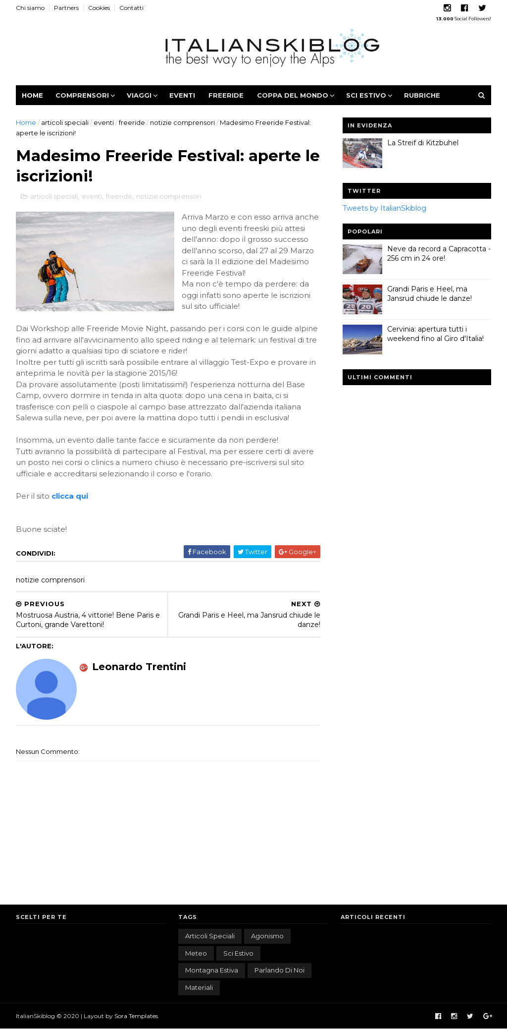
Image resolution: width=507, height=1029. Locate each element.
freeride (132, 122)
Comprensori (82, 95)
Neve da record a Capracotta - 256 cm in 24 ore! (439, 253)
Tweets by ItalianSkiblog (384, 208)
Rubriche (422, 95)
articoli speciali (65, 122)
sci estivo (238, 953)
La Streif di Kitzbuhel (422, 142)
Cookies (99, 7)
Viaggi (139, 95)
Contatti (131, 7)
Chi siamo (30, 7)
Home (32, 95)
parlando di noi (279, 970)
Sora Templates (136, 1016)
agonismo (267, 936)
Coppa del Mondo (292, 95)
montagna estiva (211, 970)
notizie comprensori (182, 122)
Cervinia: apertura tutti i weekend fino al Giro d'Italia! (435, 334)
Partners (66, 7)
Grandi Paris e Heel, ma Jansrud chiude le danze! (429, 294)
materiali (199, 987)
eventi (104, 122)
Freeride (226, 95)
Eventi (182, 95)
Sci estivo (366, 95)
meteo (196, 953)
